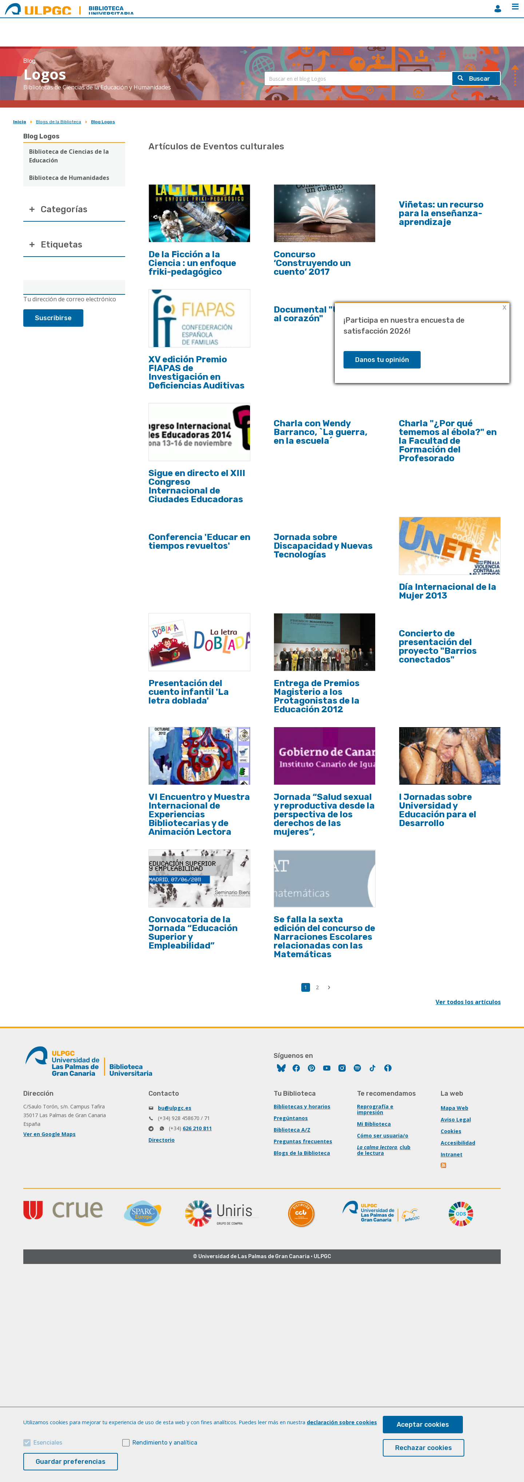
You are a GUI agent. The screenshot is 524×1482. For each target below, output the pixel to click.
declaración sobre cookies (342, 1422)
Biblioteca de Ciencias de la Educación (69, 156)
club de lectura (383, 1150)
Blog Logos (103, 121)
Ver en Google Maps (49, 1134)
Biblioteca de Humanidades (69, 178)
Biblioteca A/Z (292, 1129)
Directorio (161, 1139)
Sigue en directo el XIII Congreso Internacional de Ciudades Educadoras (196, 486)
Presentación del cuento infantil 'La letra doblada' (188, 692)
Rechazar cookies (423, 1448)
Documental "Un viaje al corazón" (321, 314)
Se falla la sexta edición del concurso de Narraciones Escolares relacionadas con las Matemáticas (324, 937)
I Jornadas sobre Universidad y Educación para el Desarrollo (437, 810)
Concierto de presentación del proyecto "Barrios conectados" (438, 646)
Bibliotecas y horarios (302, 1106)
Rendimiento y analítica (164, 1442)
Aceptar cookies (423, 1425)
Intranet (452, 1154)
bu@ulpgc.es (174, 1107)
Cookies (451, 1131)
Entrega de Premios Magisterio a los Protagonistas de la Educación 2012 (317, 696)
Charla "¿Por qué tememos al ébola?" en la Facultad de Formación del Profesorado (448, 441)
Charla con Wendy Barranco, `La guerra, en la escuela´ (321, 432)
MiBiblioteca (497, 8)
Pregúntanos (291, 1118)
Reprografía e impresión (375, 1109)
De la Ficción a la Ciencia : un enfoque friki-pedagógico (192, 263)
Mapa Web (454, 1107)
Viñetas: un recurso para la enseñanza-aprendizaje (441, 213)
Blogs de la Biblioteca (58, 121)
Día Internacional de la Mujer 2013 (447, 591)
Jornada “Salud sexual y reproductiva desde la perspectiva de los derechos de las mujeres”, (324, 814)
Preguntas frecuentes (303, 1141)
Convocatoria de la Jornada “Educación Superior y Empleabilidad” (193, 932)
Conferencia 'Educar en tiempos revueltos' (199, 541)
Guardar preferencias (71, 1462)
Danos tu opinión (382, 360)
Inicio (19, 121)
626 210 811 (197, 1128)
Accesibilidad (458, 1142)
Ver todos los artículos (468, 1002)
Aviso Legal (456, 1119)
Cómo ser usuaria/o (382, 1135)
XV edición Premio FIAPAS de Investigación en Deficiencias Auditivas (196, 372)
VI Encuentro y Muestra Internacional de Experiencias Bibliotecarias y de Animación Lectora (199, 814)
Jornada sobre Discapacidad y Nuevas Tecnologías (323, 546)
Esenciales (47, 1442)
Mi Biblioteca (374, 1123)
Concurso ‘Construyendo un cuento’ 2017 (312, 263)
